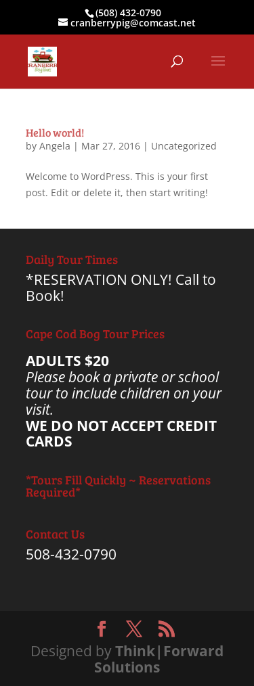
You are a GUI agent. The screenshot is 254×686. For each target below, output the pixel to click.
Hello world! (55, 132)
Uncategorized (184, 145)
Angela (54, 145)
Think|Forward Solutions (159, 659)
